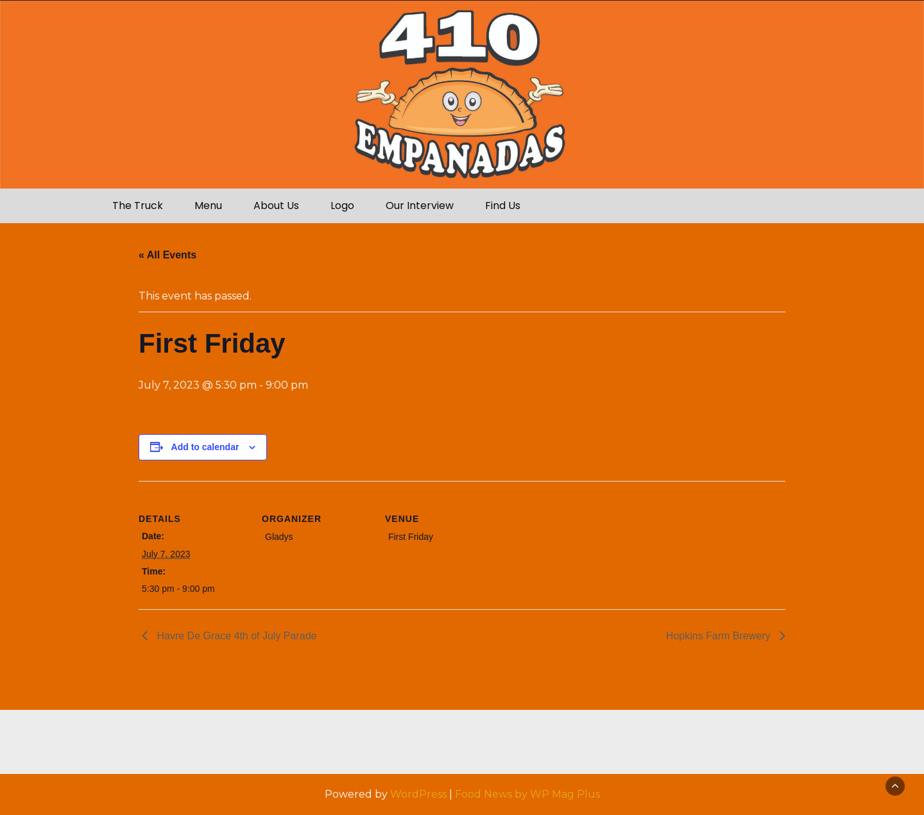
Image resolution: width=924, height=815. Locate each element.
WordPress (418, 794)
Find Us (502, 205)
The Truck (137, 205)
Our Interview (420, 205)
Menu (208, 205)
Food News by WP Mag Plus (527, 794)
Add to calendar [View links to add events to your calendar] (205, 447)
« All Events (167, 254)
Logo (342, 205)
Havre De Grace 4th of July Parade (235, 635)
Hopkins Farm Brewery (719, 635)
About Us (276, 205)
